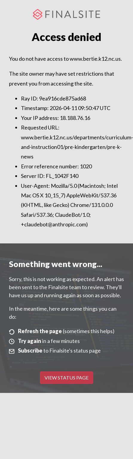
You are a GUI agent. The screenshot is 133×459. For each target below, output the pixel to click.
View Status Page (66, 377)
